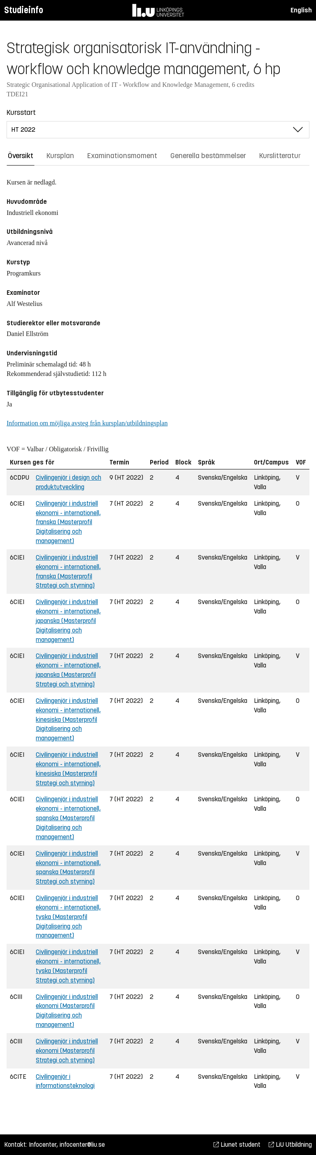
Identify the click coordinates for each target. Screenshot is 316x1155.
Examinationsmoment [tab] (122, 155)
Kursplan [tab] (60, 155)
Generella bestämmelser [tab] (208, 155)
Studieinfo (23, 10)
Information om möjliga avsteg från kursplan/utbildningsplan (87, 423)
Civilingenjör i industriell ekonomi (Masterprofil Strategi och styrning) (67, 1050)
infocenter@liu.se (82, 1144)
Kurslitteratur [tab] (280, 155)
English (301, 10)
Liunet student (237, 1144)
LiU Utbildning (290, 1144)
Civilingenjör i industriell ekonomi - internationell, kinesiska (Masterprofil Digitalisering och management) (68, 719)
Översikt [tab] (20, 155)
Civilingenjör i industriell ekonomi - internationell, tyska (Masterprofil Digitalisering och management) (68, 916)
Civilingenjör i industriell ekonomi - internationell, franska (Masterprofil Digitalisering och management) (68, 522)
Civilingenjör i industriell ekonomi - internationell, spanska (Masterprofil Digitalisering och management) (68, 817)
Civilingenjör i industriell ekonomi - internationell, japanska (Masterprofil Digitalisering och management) (68, 620)
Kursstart (21, 112)
